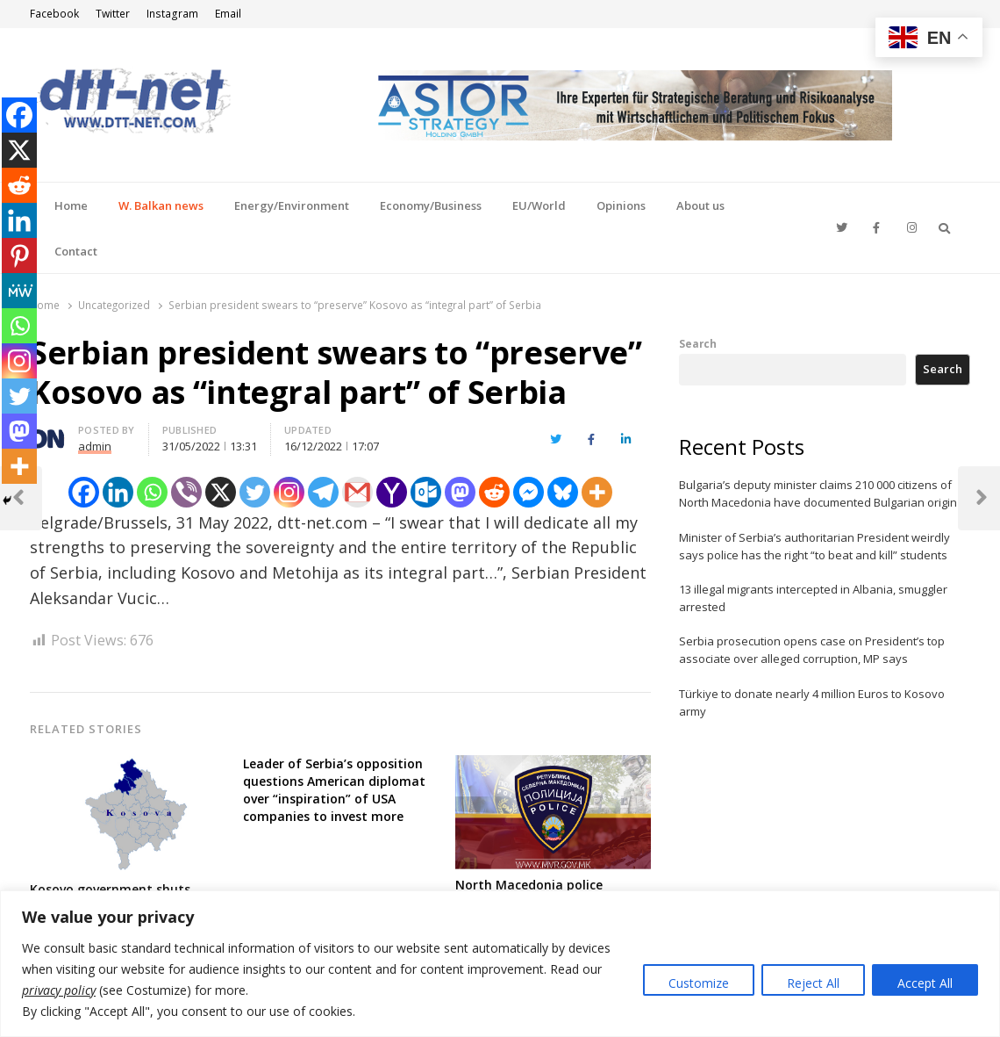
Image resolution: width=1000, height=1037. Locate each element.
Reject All (813, 983)
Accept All (925, 983)
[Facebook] (83, 492)
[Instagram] (289, 492)
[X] (220, 492)
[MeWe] (19, 290)
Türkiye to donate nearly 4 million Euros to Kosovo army (812, 702)
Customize (698, 983)
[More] (597, 492)
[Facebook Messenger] (528, 492)
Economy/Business (431, 205)
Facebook (54, 13)
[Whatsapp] (152, 492)
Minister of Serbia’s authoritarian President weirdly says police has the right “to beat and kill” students (814, 546)
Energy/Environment (291, 205)
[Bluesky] (562, 492)
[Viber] (186, 492)
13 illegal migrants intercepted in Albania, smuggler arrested (813, 598)
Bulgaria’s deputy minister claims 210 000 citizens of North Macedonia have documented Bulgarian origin (818, 493)
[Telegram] (323, 492)
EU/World (539, 205)
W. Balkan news (161, 205)
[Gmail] (357, 492)
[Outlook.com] (426, 492)
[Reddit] (494, 492)
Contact (75, 251)
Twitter (113, 13)
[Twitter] (254, 492)
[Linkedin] (118, 492)
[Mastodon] (460, 492)
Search (698, 343)
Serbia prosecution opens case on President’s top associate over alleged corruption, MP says (812, 649)
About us (700, 205)
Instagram (172, 13)
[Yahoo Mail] (391, 492)
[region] (500, 963)
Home (71, 205)
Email (228, 13)
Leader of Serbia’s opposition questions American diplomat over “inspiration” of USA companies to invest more (334, 790)
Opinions (621, 205)
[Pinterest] (19, 255)
